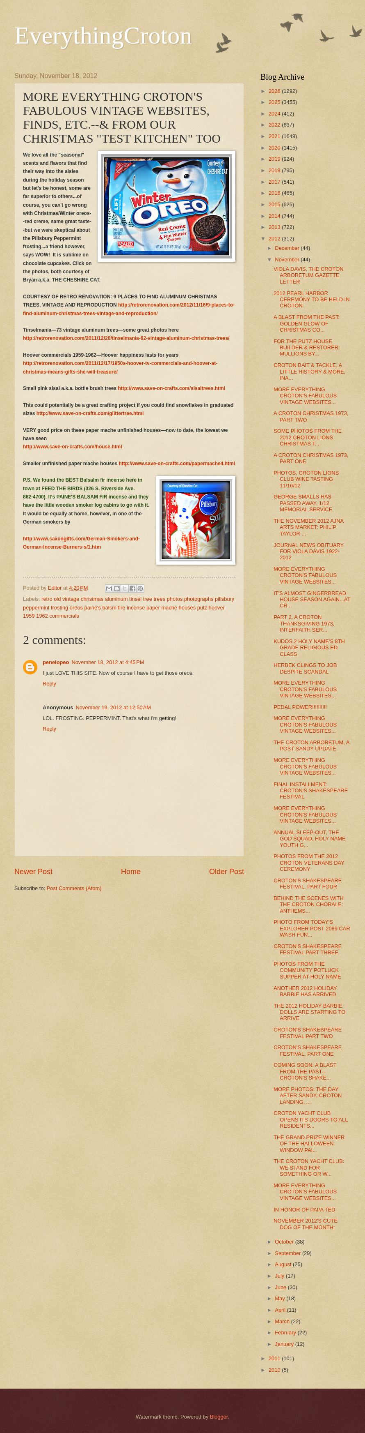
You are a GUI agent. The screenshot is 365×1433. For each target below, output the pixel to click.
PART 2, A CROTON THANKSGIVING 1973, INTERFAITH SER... (304, 623)
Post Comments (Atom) (74, 888)
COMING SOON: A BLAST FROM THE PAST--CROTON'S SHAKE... (305, 1071)
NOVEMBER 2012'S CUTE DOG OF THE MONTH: (306, 1224)
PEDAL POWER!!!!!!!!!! (300, 707)
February (286, 1332)
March (283, 1321)
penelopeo (56, 662)
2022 (275, 125)
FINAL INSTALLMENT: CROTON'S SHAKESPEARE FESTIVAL (311, 790)
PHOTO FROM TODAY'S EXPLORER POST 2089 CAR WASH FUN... (312, 928)
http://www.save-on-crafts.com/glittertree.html (90, 413)
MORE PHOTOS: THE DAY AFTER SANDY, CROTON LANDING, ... (308, 1095)
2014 (275, 216)
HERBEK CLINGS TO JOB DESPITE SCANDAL (305, 668)
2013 (275, 227)
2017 (275, 182)
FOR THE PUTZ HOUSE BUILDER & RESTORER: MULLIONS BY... (307, 347)
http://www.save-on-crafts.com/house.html (72, 447)
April (281, 1310)
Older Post (226, 872)
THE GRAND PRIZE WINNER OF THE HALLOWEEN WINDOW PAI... (309, 1143)
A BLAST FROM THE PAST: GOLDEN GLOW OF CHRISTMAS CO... (307, 323)
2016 (275, 193)
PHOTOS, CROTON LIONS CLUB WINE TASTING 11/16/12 (306, 479)
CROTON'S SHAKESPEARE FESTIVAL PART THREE (308, 949)
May (280, 1298)
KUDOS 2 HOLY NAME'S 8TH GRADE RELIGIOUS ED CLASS (309, 647)
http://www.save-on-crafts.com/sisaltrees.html (171, 388)
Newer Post (33, 872)
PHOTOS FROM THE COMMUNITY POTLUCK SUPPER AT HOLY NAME (307, 970)
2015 (275, 204)
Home (131, 872)
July (280, 1276)
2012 (275, 238)
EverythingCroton (103, 35)
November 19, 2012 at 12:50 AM (113, 707)
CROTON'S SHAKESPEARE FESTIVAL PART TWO (308, 1033)
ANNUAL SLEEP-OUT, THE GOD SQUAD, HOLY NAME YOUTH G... (310, 838)
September (288, 1253)
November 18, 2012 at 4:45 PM (107, 662)
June (281, 1287)
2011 (275, 1358)
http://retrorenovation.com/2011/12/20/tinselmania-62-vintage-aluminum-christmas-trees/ (126, 338)
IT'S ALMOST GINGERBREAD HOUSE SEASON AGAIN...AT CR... (312, 599)
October (285, 1242)
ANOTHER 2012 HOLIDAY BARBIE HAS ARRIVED (305, 991)
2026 (275, 91)
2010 (275, 1370)
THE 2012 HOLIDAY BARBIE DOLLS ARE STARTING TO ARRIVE (309, 1012)
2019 (275, 159)
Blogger (219, 1417)
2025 (275, 102)
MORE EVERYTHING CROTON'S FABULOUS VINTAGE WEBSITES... (305, 395)
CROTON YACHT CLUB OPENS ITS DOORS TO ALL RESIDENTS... (311, 1119)
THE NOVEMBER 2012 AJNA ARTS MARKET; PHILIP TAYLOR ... (308, 527)
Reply (49, 684)
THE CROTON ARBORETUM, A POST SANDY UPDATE (311, 745)
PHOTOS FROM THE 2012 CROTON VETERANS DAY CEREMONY (309, 862)
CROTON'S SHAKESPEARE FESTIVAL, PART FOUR (308, 883)
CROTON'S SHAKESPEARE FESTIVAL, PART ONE (308, 1050)
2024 (275, 114)
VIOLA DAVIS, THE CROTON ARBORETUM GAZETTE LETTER (308, 275)
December (288, 248)
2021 (275, 136)
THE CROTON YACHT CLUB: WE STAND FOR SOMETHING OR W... (309, 1167)
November (288, 259)
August (284, 1264)
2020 (275, 148)
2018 (275, 170)
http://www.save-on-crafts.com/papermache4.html (177, 463)
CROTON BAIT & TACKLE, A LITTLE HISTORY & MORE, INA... (309, 371)
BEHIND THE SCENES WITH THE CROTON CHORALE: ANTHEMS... (309, 904)
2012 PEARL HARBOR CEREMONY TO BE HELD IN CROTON (311, 299)
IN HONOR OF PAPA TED (304, 1210)
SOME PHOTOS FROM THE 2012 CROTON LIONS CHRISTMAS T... (308, 437)
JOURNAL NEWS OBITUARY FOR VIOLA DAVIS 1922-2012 (309, 551)
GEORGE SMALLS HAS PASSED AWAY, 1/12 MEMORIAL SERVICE (303, 503)
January (285, 1344)
